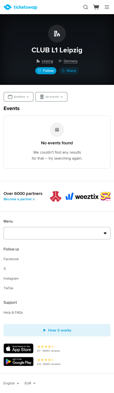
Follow (46, 71)
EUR (30, 383)
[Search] (85, 7)
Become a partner (19, 199)
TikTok (8, 288)
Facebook (11, 259)
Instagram (11, 278)
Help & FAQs (13, 312)
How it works (57, 330)
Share (69, 71)
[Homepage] (20, 7)
